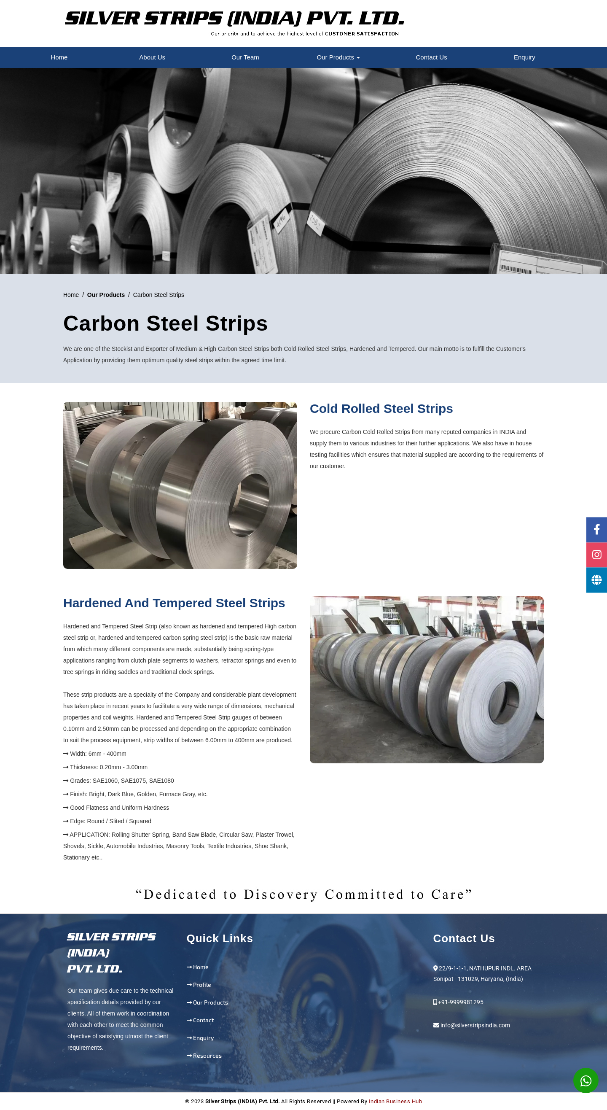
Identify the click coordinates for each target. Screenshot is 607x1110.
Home (59, 57)
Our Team (245, 57)
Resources (207, 1055)
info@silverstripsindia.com (475, 1025)
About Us (152, 57)
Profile (202, 984)
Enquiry (524, 57)
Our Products (338, 57)
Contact (203, 1020)
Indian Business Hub (395, 1101)
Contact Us (431, 57)
